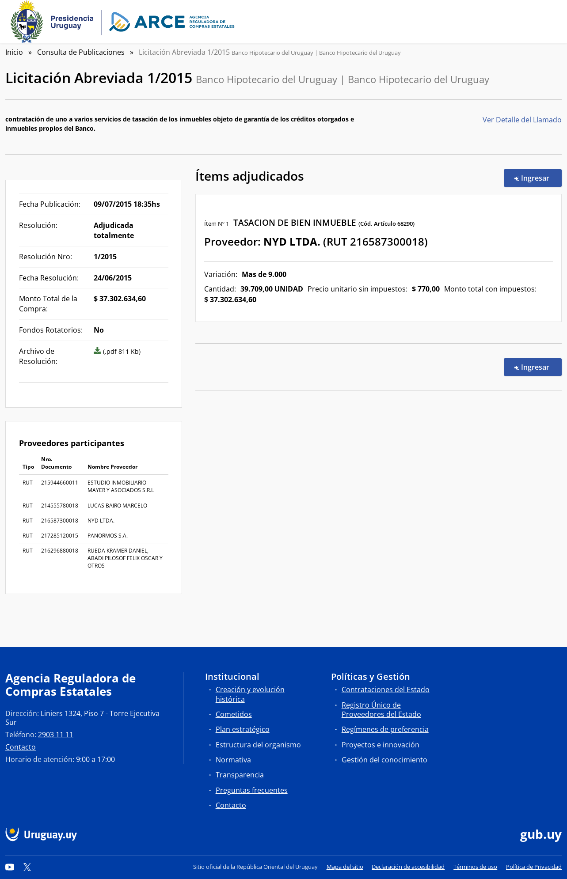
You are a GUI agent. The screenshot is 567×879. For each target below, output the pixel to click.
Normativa (233, 760)
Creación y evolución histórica (250, 694)
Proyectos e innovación (380, 745)
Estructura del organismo (258, 745)
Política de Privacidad (534, 867)
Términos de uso (475, 867)
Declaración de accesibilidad (408, 867)
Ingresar (538, 177)
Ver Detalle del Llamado (522, 120)
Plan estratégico (243, 729)
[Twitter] (27, 867)
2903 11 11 (55, 734)
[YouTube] (9, 867)
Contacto (20, 747)
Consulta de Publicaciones (81, 52)
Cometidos (234, 714)
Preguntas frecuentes (252, 790)
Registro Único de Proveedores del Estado (381, 709)
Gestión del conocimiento (384, 760)
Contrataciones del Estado (386, 689)
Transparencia (240, 775)
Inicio (14, 52)
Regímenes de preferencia (385, 729)
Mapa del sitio (345, 867)
